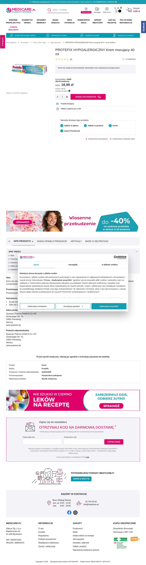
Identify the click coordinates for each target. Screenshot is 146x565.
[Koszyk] (129, 10)
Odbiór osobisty (79, 546)
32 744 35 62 (91, 502)
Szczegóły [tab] (73, 264)
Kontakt (41, 532)
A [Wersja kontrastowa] (119, 11)
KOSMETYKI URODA (27, 21)
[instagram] (75, 512)
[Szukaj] (49, 10)
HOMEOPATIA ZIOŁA (84, 21)
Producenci (78, 528)
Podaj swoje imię (28, 437)
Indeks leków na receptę (83, 536)
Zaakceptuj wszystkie (109, 306)
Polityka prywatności (47, 539)
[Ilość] (62, 97)
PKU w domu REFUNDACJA (126, 21)
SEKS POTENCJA (70, 21)
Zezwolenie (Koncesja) (123, 528)
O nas (41, 528)
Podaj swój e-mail (70, 437)
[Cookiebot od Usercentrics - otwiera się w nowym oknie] (115, 257)
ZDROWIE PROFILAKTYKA (13, 21)
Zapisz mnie (114, 442)
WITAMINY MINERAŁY (41, 21)
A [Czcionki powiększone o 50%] (118, 8)
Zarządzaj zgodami (73, 306)
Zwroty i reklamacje (46, 546)
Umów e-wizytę (81, 479)
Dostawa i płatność (81, 543)
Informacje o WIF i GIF (123, 532)
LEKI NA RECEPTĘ (112, 21)
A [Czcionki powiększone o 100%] (121, 8)
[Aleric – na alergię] (58, 10)
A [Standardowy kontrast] (116, 11)
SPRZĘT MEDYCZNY (98, 21)
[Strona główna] (11, 42)
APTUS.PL (106, 562)
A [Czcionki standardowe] (115, 8)
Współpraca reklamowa (48, 543)
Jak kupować (78, 539)
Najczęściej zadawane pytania (86, 550)
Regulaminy (43, 536)
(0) (71, 59)
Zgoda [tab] (36, 264)
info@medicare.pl (91, 504)
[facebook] (69, 512)
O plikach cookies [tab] (110, 264)
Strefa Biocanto (13, 28)
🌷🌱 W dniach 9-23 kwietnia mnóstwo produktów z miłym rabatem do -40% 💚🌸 (73, 2)
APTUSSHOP (73, 562)
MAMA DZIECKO (55, 21)
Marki (75, 532)
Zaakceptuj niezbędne (37, 306)
